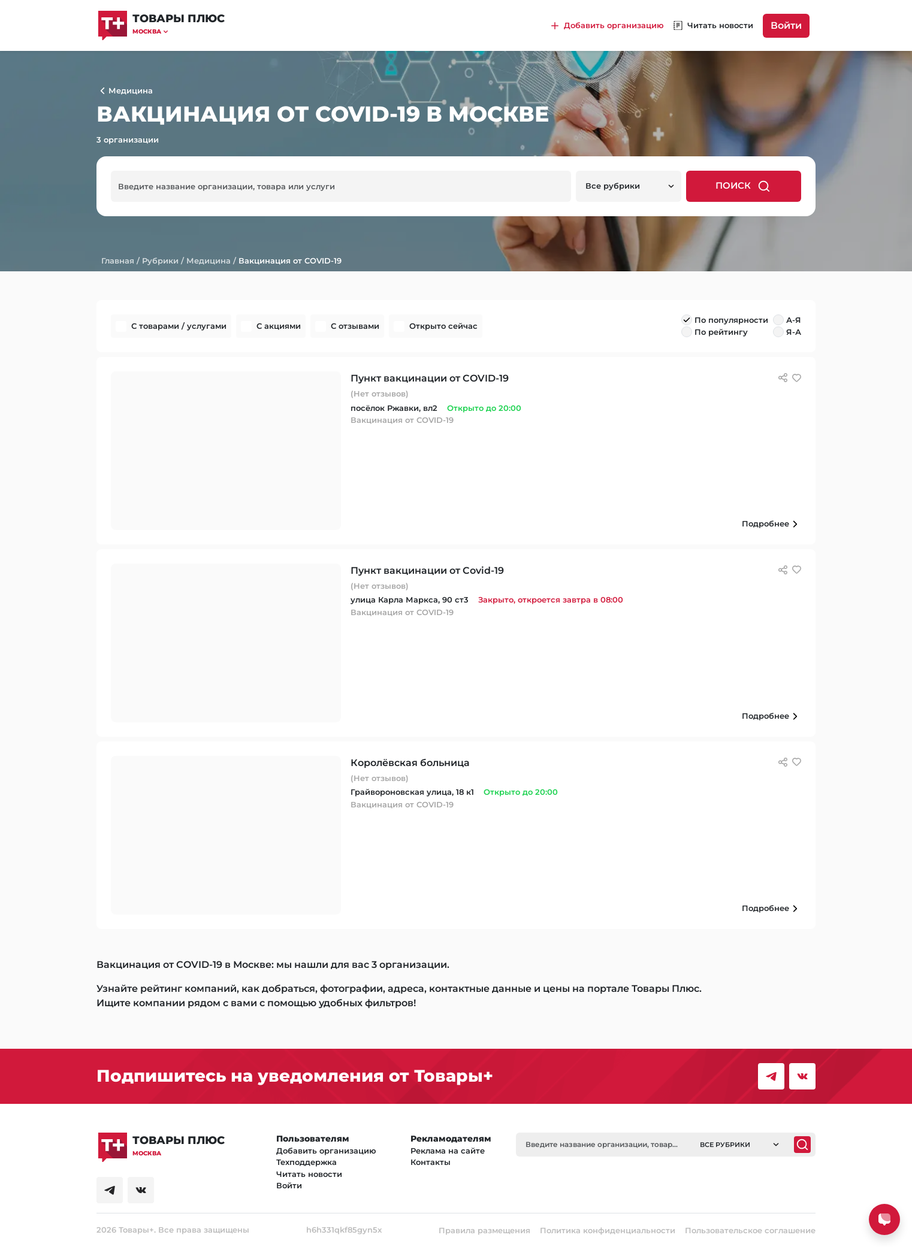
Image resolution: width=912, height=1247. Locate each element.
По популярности (731, 320)
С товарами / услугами (179, 326)
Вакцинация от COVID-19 (290, 260)
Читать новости (309, 1174)
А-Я (793, 320)
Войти (786, 25)
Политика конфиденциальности (607, 1230)
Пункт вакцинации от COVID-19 (430, 378)
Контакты (430, 1162)
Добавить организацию (326, 1150)
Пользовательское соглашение (750, 1230)
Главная (117, 260)
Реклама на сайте (447, 1150)
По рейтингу (721, 332)
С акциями (278, 326)
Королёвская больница (410, 762)
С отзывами (355, 326)
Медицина (208, 260)
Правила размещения (484, 1230)
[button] (178, 31)
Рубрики (160, 260)
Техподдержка (306, 1162)
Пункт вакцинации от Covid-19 (427, 570)
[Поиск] (802, 1144)
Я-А (793, 332)
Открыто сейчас (443, 326)
